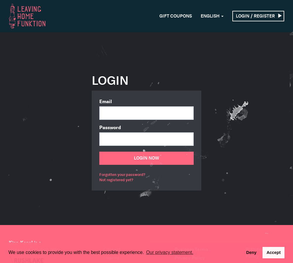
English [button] (212, 16)
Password (110, 127)
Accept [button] (274, 252)
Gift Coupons (175, 16)
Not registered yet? (116, 180)
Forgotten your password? (122, 174)
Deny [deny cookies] (251, 252)
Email (105, 101)
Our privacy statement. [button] (169, 252)
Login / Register (259, 16)
